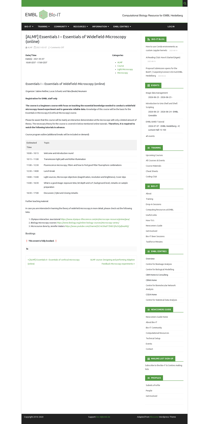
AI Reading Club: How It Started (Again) (163, 57)
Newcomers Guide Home (157, 317)
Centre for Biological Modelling (160, 269)
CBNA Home (151, 280)
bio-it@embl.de (103, 417)
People (149, 390)
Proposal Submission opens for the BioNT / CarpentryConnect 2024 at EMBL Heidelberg (164, 72)
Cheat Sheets (152, 171)
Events (149, 344)
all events (150, 136)
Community (60, 26)
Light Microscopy (125, 69)
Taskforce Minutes (154, 242)
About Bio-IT (151, 322)
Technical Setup (153, 338)
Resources (79, 26)
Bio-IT (28, 26)
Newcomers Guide (154, 225)
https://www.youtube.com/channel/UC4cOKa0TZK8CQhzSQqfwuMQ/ (97, 226)
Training (42, 26)
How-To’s (150, 220)
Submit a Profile (153, 385)
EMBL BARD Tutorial (155, 122)
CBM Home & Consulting (157, 275)
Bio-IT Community (154, 327)
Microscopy (122, 73)
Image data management (157, 93)
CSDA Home (151, 294)
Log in (171, 26)
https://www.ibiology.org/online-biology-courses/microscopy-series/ (88, 223)
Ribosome (154, 417)
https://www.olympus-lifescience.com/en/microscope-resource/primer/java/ (95, 219)
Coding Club (151, 176)
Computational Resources (157, 333)
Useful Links (151, 215)
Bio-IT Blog (158, 39)
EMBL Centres (121, 26)
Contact (149, 349)
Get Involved (151, 231)
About (148, 193)
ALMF (119, 62)
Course (120, 66)
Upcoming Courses (154, 155)
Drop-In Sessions (153, 204)
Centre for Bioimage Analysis (159, 264)
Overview (150, 259)
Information (99, 26)
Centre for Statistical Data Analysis (161, 300)
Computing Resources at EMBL (160, 210)
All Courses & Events (155, 160)
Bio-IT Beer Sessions (155, 236)
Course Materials (153, 166)
